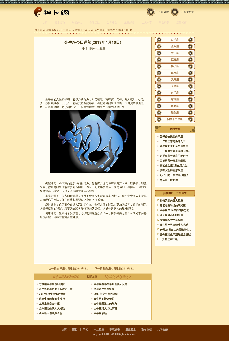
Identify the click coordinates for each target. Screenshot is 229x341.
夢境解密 (115, 329)
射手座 (175, 92)
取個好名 (77, 22)
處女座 (175, 72)
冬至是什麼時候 (169, 180)
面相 (74, 329)
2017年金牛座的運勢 (106, 293)
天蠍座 (175, 86)
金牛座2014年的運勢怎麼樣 (175, 210)
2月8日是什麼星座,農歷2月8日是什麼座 (182, 175)
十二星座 (66, 30)
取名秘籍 (146, 329)
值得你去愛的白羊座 (171, 136)
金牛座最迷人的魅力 (105, 303)
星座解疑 (129, 22)
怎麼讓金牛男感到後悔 (52, 284)
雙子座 (175, 53)
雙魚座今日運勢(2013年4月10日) (122, 268)
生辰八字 (147, 22)
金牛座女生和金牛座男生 (174, 146)
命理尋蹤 (94, 22)
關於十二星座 (82, 30)
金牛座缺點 (100, 313)
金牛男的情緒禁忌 (104, 298)
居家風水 (130, 329)
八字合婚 (162, 329)
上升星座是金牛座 (49, 303)
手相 (85, 329)
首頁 (45, 22)
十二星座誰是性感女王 (173, 141)
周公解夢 (164, 22)
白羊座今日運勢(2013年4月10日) (76, 268)
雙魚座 (175, 112)
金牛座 (175, 46)
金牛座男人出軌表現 (105, 308)
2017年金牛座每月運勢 (52, 293)
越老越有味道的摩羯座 (173, 205)
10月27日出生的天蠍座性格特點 (178, 229)
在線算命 (163, 11)
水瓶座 (175, 106)
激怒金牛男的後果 (104, 289)
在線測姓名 (187, 11)
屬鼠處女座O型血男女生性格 (176, 165)
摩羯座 (175, 99)
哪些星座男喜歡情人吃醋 (174, 224)
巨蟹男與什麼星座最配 (173, 160)
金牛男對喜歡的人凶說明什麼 (55, 289)
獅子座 (175, 66)
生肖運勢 (112, 22)
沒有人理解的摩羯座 (171, 170)
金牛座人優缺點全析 (50, 313)
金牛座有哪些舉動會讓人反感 (110, 284)
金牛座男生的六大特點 (52, 308)
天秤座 (175, 79)
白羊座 (175, 39)
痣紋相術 (181, 22)
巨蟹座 (175, 59)
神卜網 (38, 30)
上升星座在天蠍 (169, 239)
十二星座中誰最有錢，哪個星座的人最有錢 (184, 151)
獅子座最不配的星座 (171, 215)
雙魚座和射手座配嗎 (171, 220)
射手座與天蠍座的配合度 (174, 155)
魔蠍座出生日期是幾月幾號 (175, 234)
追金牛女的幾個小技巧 (52, 298)
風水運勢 (60, 22)
